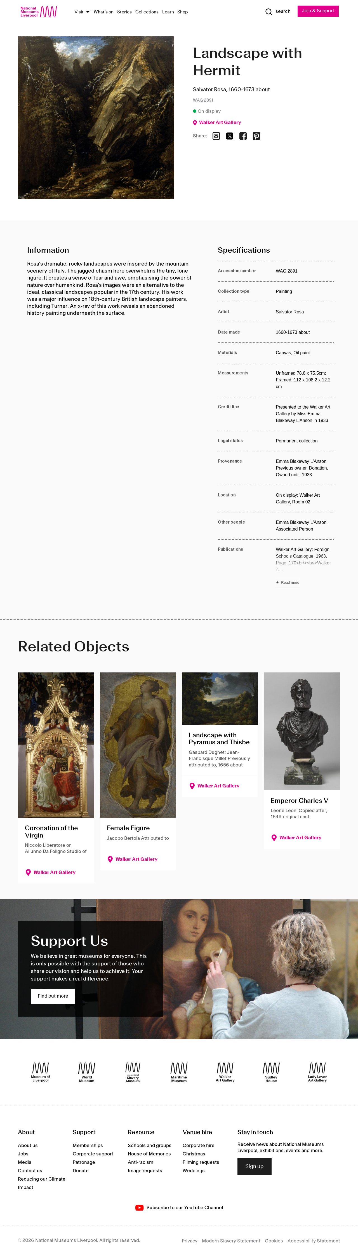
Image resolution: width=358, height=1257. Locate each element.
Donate (81, 1170)
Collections (147, 12)
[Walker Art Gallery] (225, 1072)
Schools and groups (149, 1145)
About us (28, 1145)
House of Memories (149, 1154)
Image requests (145, 1170)
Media (24, 1162)
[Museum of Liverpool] (40, 1072)
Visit (79, 12)
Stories (124, 12)
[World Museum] (86, 1072)
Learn (168, 12)
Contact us (30, 1170)
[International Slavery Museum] (132, 1072)
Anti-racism (140, 1162)
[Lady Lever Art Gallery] (317, 1072)
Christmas (194, 1154)
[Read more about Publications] (305, 566)
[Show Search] (277, 12)
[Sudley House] (271, 1072)
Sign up (254, 1167)
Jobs (23, 1154)
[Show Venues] (88, 12)
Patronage (84, 1162)
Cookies (274, 1241)
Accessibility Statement (314, 1241)
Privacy (189, 1241)
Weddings (194, 1170)
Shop (182, 12)
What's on (104, 12)
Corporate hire (199, 1145)
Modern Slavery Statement (231, 1241)
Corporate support (93, 1154)
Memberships (88, 1145)
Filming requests (201, 1162)
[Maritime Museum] (179, 1072)
